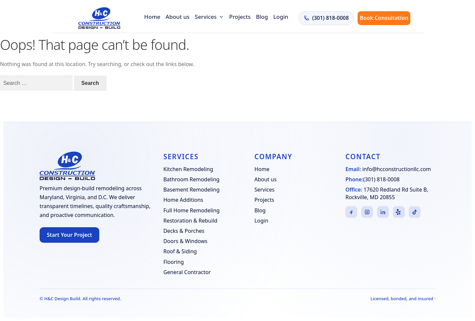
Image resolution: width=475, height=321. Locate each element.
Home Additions (183, 199)
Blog (262, 16)
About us (178, 16)
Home (152, 16)
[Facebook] (351, 212)
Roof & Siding (180, 251)
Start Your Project (69, 234)
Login (280, 16)
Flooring (173, 262)
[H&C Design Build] (99, 18)
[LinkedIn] (383, 212)
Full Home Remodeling (191, 210)
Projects (240, 16)
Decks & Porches (184, 230)
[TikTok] (415, 212)
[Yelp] (399, 212)
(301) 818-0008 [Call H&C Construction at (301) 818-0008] (326, 17)
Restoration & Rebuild (190, 220)
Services (209, 16)
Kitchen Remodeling (188, 169)
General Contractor (187, 272)
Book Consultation (384, 17)
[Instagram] (367, 212)
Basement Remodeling (191, 189)
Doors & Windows (185, 241)
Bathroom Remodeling (191, 179)
